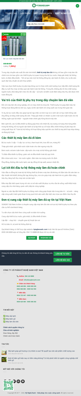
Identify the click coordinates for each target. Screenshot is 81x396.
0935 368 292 (31, 302)
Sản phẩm (25, 13)
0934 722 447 (21, 295)
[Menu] (77, 6)
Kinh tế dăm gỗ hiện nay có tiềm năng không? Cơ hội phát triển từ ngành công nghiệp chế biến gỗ (43, 359)
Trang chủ (11, 13)
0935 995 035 (31, 286)
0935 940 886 (31, 295)
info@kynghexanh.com (32, 280)
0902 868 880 (21, 289)
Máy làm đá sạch (43, 13)
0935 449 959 (21, 286)
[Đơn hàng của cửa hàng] (40, 24)
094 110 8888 (29, 276)
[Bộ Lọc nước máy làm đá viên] (14, 44)
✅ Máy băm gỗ (9, 319)
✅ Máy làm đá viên (10, 322)
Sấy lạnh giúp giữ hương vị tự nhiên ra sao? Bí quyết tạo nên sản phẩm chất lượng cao (41, 351)
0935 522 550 (31, 289)
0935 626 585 (21, 302)
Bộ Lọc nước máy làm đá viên (13, 59)
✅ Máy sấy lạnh (9, 316)
